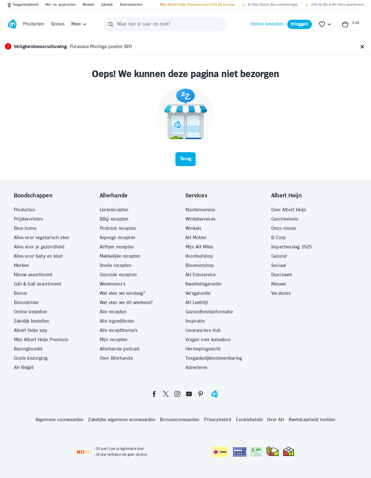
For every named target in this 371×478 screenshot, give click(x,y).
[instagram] (177, 394)
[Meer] (79, 24)
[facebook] (154, 394)
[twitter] (165, 394)
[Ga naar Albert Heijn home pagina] (12, 24)
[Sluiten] (362, 47)
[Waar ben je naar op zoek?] (165, 24)
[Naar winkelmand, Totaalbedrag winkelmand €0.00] (350, 24)
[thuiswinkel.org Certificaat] (272, 451)
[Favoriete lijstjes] (325, 24)
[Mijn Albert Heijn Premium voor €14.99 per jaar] (197, 5)
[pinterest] (200, 394)
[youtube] (189, 394)
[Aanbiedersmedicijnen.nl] (256, 452)
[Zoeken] (111, 24)
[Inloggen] (299, 24)
